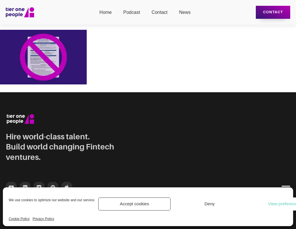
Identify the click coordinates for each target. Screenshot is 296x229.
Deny (209, 203)
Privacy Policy (43, 219)
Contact (159, 12)
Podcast (131, 12)
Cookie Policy (19, 219)
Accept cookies (134, 203)
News (184, 12)
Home (105, 12)
